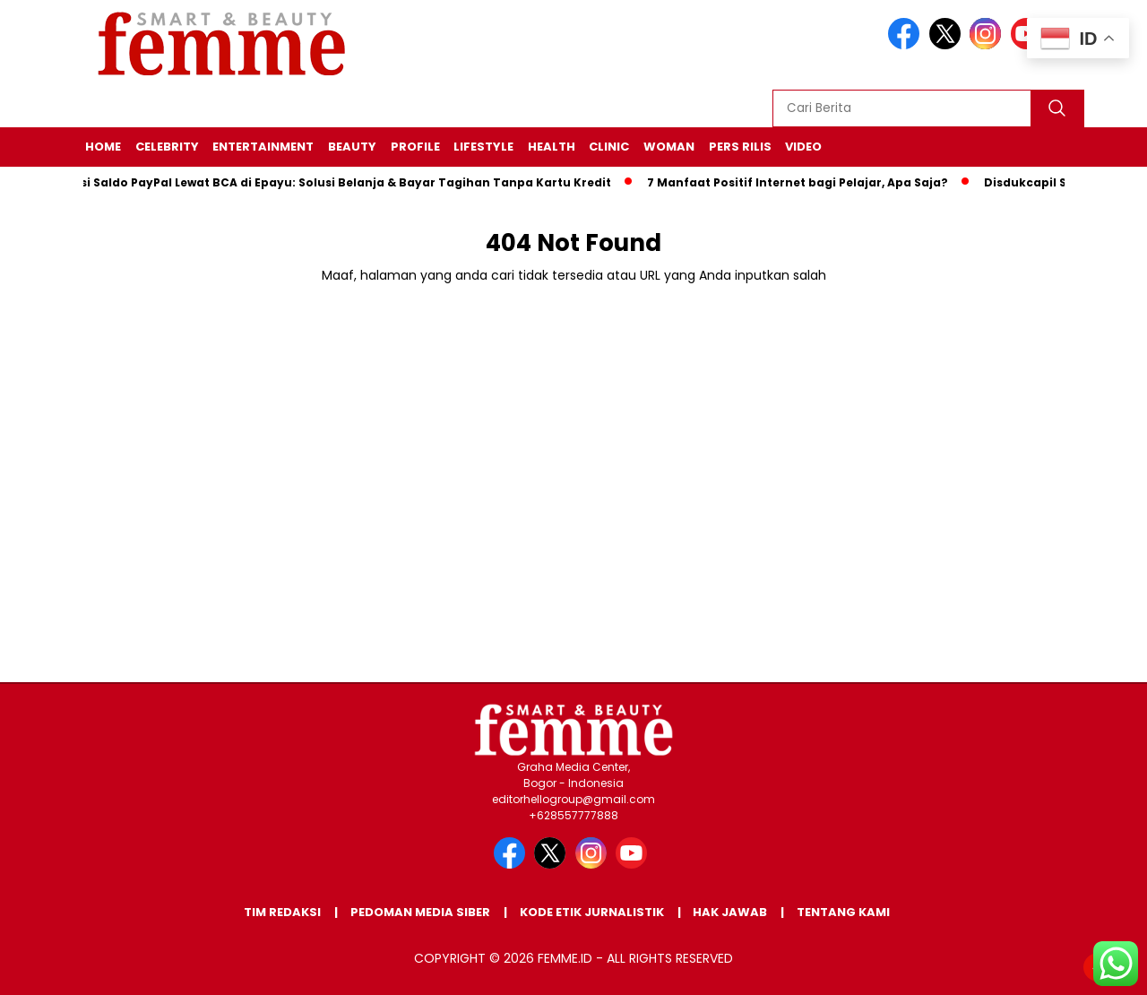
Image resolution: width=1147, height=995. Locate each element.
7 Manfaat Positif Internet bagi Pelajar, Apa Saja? (802, 182)
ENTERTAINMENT (263, 146)
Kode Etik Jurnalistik (592, 912)
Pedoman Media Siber (420, 912)
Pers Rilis (740, 146)
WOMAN (668, 146)
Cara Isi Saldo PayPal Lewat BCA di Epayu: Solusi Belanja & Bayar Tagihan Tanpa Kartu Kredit (333, 182)
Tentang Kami (843, 912)
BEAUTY (352, 146)
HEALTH (551, 146)
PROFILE (415, 146)
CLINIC (609, 146)
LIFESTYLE (483, 146)
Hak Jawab (730, 912)
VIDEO (803, 146)
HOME (103, 146)
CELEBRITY (167, 146)
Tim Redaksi (282, 912)
